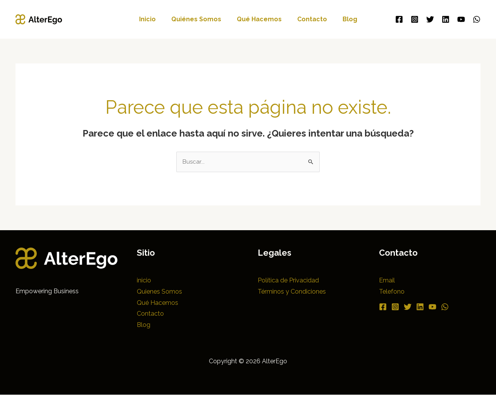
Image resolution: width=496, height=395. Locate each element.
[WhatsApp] (476, 19)
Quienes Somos (159, 292)
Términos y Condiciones (292, 292)
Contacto (309, 19)
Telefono (392, 292)
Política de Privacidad (288, 280)
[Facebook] (399, 19)
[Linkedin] (446, 19)
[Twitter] (430, 19)
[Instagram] (414, 19)
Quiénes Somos (199, 19)
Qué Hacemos (259, 19)
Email (387, 280)
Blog (343, 19)
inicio (153, 19)
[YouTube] (461, 19)
